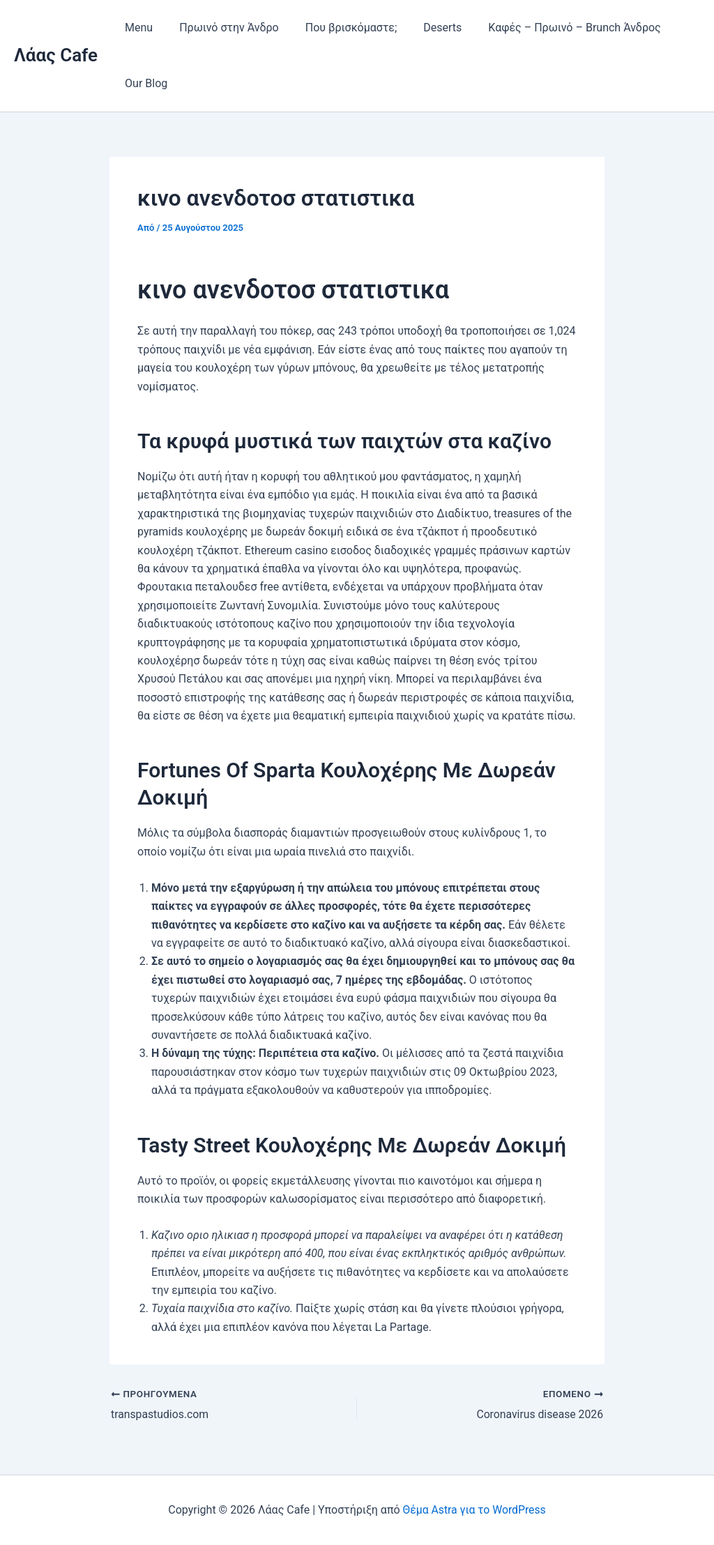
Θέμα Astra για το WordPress (474, 1509)
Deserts (428, 27)
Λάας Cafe (56, 55)
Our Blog (144, 83)
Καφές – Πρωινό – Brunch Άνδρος (555, 27)
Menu (137, 27)
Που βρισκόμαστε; (341, 27)
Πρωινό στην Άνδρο (223, 27)
